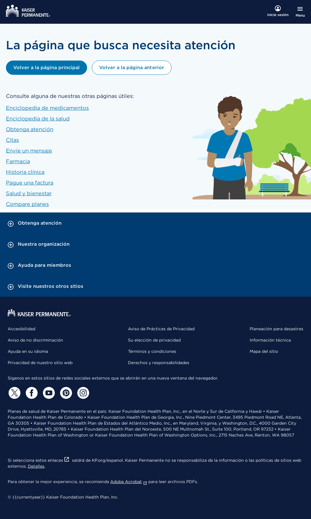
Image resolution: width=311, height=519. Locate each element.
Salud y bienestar (29, 193)
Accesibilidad (21, 328)
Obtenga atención (29, 129)
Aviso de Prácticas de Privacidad (161, 328)
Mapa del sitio (264, 351)
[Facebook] (31, 393)
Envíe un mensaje (29, 150)
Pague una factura (29, 183)
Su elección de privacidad (154, 340)
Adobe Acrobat (128, 481)
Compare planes (27, 204)
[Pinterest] (65, 393)
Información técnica (270, 340)
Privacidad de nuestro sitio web (40, 362)
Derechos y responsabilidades (158, 362)
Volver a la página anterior (131, 67)
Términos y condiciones (152, 351)
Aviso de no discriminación (35, 340)
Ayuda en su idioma (28, 351)
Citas (12, 140)
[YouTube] (48, 393)
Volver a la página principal (46, 67)
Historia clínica (25, 172)
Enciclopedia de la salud (38, 118)
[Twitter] (14, 393)
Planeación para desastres (276, 328)
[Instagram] (82, 393)
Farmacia (18, 161)
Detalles (36, 466)
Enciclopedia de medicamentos (47, 108)
